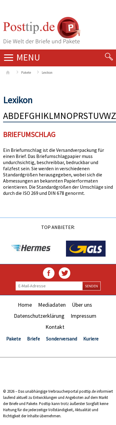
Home (25, 304)
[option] (30, 248)
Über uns (82, 304)
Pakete (26, 72)
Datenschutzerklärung (39, 315)
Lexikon (47, 72)
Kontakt (54, 326)
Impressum (83, 315)
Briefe (33, 339)
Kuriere (91, 339)
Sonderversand (61, 339)
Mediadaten (52, 304)
